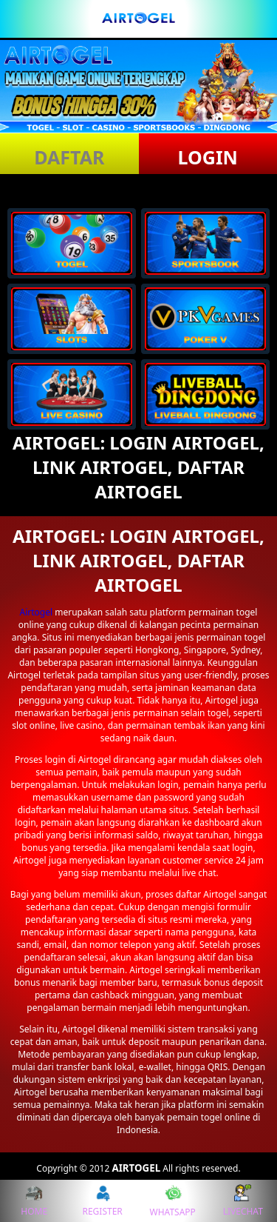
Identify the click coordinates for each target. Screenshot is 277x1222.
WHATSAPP (173, 1200)
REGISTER (102, 1201)
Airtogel (36, 612)
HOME (34, 1201)
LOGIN (208, 157)
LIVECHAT (243, 1201)
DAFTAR (69, 157)
